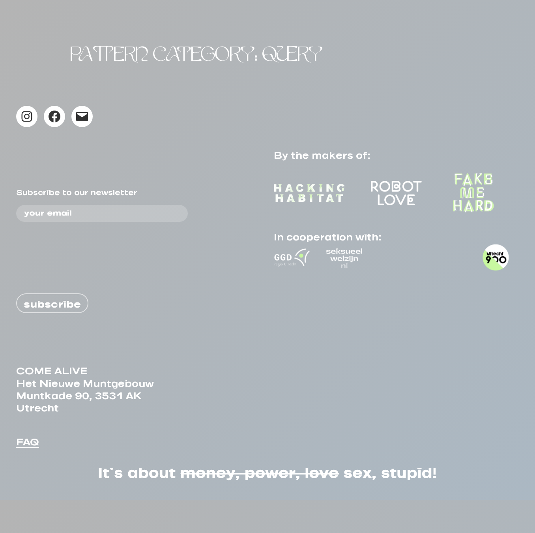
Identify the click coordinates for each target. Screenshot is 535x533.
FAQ (27, 472)
